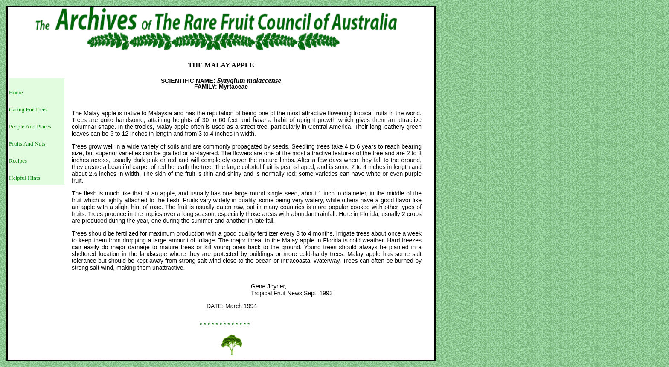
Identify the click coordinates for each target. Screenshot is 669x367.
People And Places (30, 126)
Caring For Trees (28, 109)
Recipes (18, 160)
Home (16, 92)
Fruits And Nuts (27, 143)
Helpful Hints (24, 178)
